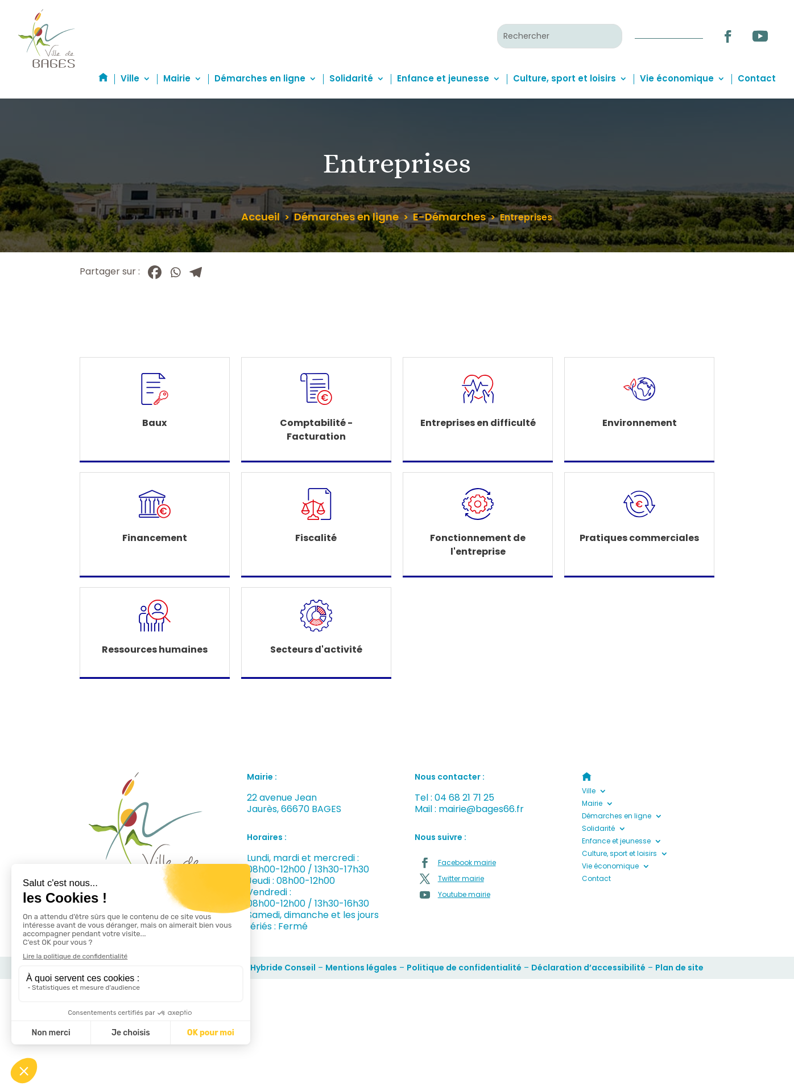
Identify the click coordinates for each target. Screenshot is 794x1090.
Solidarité (351, 78)
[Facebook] (155, 272)
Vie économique (677, 78)
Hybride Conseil (283, 967)
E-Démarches (449, 217)
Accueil (260, 217)
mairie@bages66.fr (481, 809)
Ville (130, 78)
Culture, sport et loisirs (564, 78)
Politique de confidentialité (464, 967)
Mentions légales (361, 967)
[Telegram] (196, 272)
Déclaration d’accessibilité (588, 967)
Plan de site (679, 967)
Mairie (177, 78)
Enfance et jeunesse (443, 78)
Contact (757, 78)
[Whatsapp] (175, 272)
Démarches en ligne (259, 78)
